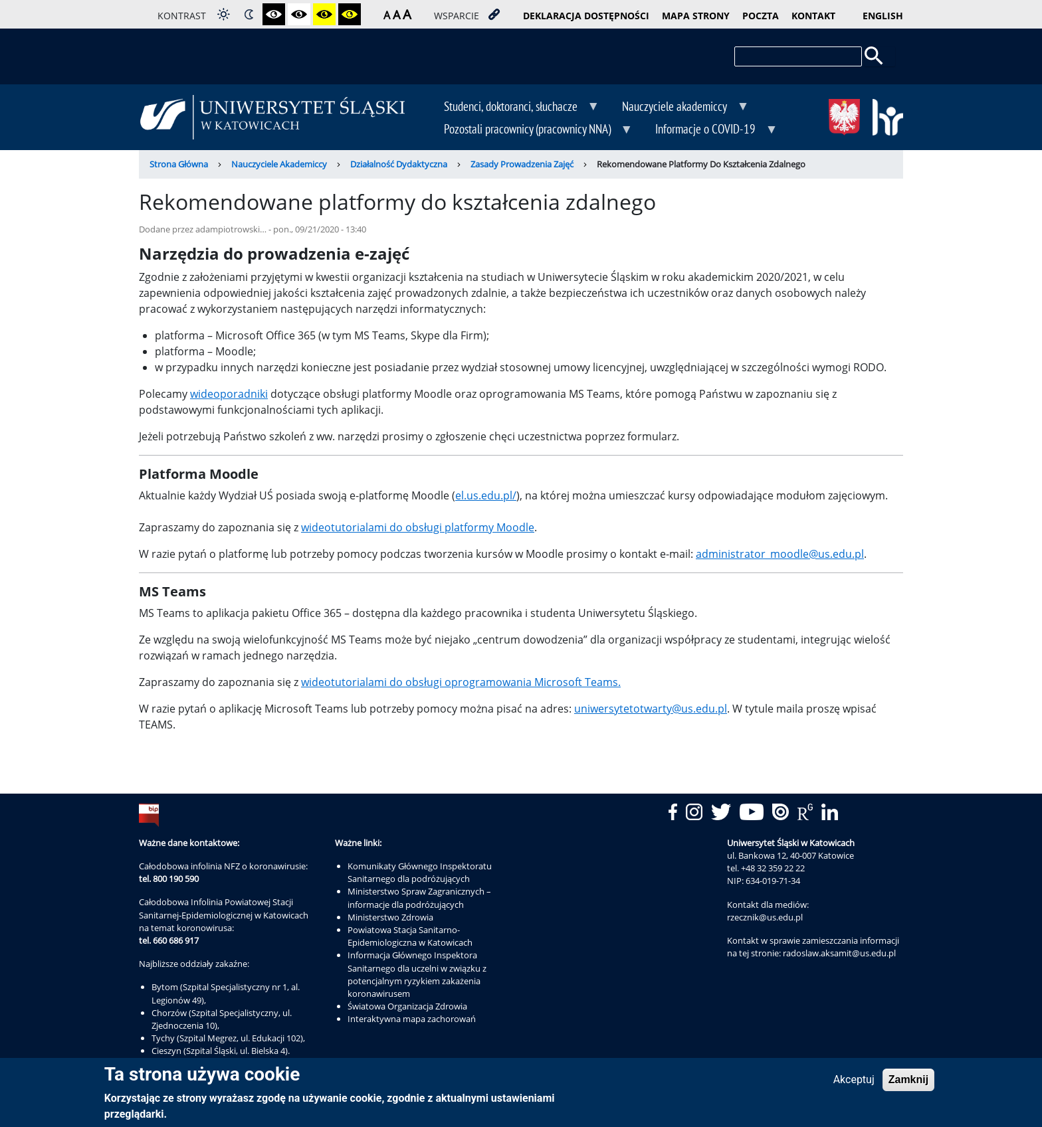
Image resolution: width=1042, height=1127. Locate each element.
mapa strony (696, 15)
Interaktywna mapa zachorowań (412, 1019)
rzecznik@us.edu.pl (765, 917)
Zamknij (908, 1083)
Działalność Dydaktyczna (398, 164)
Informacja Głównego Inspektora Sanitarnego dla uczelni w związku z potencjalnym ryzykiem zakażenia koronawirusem (417, 974)
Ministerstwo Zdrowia (390, 917)
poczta (760, 15)
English (883, 15)
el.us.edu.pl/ (485, 495)
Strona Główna (179, 164)
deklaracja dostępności (586, 15)
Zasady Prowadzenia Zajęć (521, 164)
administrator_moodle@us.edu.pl (780, 554)
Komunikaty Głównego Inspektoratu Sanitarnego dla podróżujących (420, 872)
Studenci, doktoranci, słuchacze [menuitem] (512, 108)
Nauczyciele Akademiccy (279, 164)
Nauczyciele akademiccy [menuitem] (676, 108)
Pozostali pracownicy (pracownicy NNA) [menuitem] (529, 130)
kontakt (813, 15)
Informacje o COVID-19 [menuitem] (707, 130)
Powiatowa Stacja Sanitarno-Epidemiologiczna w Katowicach (410, 936)
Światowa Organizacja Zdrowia (407, 1006)
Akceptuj (854, 1083)
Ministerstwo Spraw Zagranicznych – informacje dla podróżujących (419, 897)
